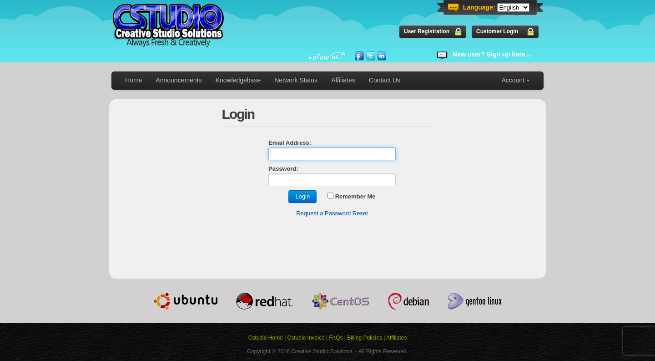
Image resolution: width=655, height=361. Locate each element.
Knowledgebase (238, 80)
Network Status (295, 80)
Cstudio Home (265, 338)
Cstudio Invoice (306, 338)
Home (133, 80)
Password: (283, 168)
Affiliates (343, 80)
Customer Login (497, 31)
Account (512, 80)
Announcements (179, 80)
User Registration (426, 31)
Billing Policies (364, 338)
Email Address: (289, 142)
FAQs (336, 338)
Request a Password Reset (332, 213)
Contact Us (384, 80)
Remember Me (351, 196)
